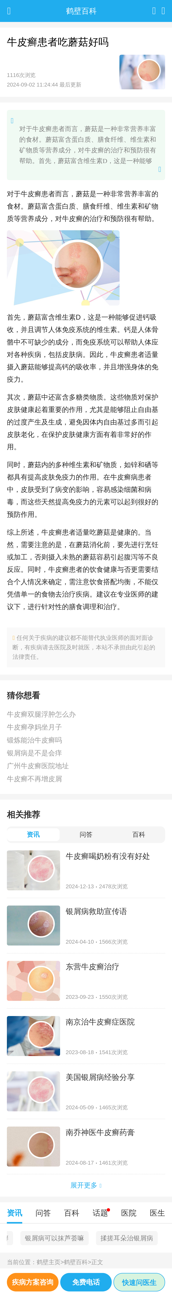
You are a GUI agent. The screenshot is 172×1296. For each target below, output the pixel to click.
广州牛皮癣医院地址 (38, 766)
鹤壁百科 (77, 1262)
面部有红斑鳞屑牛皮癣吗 (130, 1238)
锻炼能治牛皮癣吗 (34, 740)
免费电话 (86, 1282)
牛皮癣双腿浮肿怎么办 (41, 714)
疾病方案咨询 (32, 1282)
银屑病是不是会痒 (34, 753)
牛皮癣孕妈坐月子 (34, 727)
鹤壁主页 (50, 1262)
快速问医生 (139, 1282)
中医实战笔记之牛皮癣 (44, 1238)
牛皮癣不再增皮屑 (34, 779)
